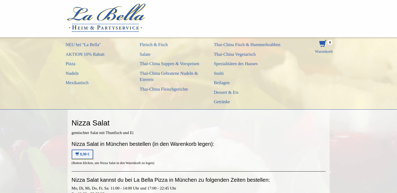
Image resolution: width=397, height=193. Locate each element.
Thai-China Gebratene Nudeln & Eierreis (169, 76)
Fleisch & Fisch (154, 44)
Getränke (222, 101)
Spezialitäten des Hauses (236, 63)
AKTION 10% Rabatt (85, 54)
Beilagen (222, 82)
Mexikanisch (77, 82)
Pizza (70, 63)
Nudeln (72, 73)
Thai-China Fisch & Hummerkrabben (247, 44)
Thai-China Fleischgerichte (164, 89)
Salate (145, 54)
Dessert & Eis (226, 92)
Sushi (219, 73)
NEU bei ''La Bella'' (83, 44)
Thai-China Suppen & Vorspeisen (169, 63)
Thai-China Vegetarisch (235, 54)
